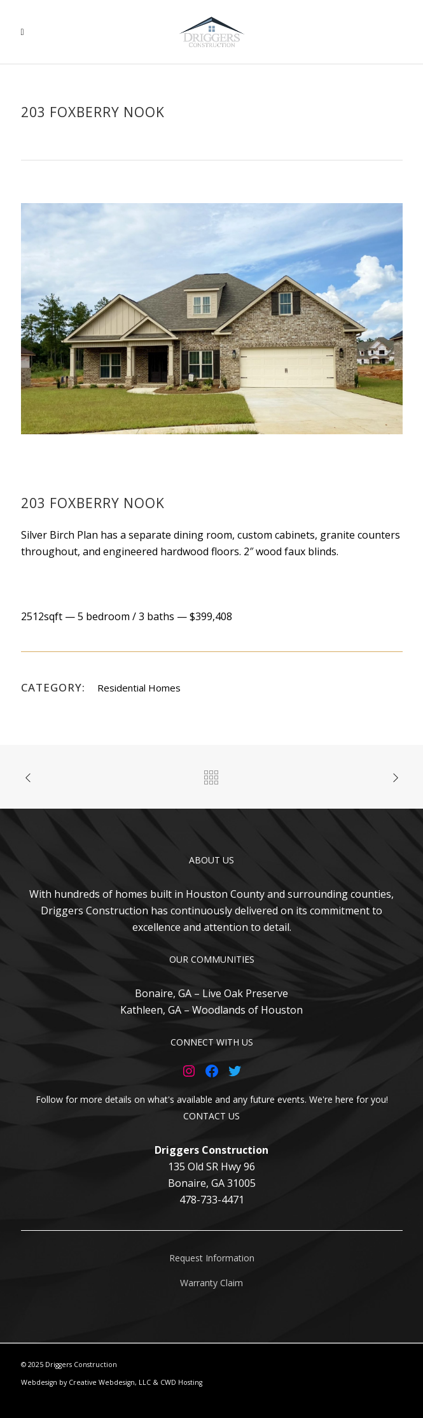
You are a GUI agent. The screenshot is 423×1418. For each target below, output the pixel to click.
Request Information (211, 1258)
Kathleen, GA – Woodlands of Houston (211, 1010)
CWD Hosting (181, 1382)
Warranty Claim (211, 1283)
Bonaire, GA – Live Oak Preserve (211, 993)
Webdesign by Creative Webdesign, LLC (86, 1382)
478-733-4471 (211, 1200)
